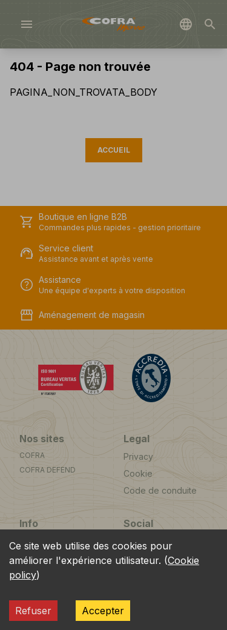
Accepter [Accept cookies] (103, 611)
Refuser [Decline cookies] (33, 611)
